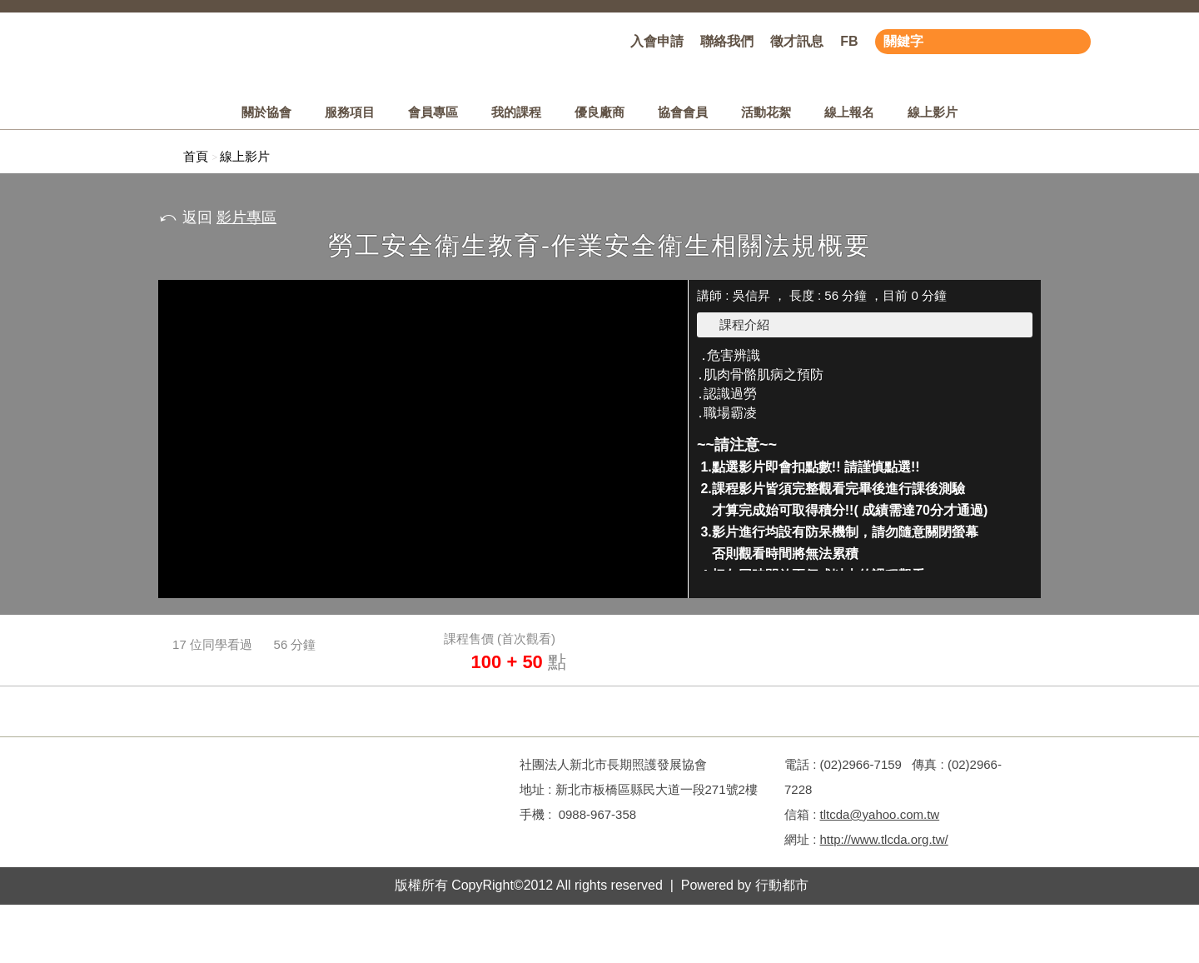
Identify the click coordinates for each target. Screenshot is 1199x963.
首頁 (195, 156)
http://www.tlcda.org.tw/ (884, 839)
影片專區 (246, 217)
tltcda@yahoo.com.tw (880, 814)
